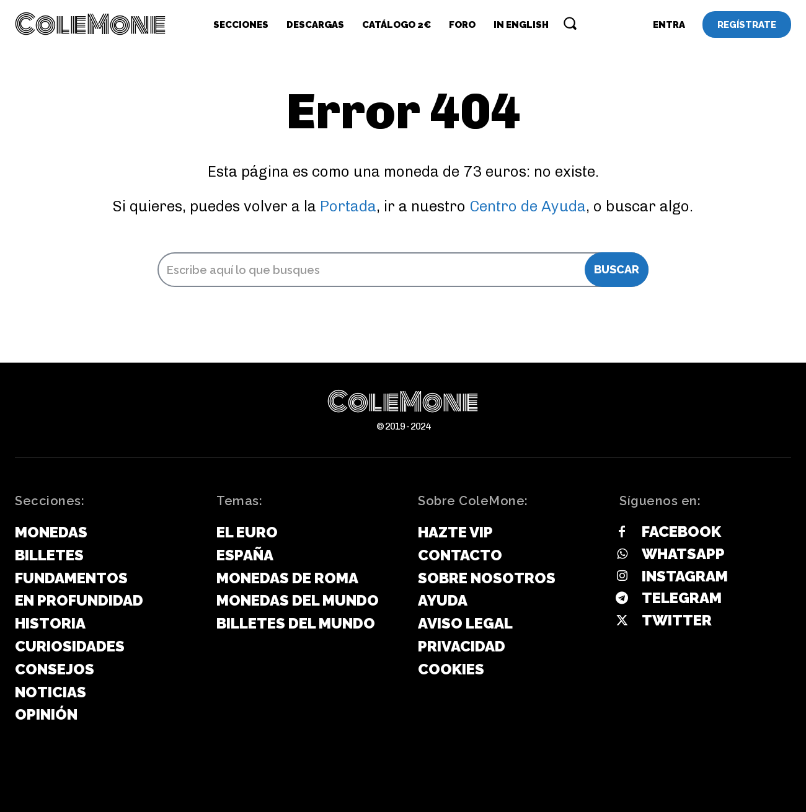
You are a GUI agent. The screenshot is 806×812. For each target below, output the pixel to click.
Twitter (677, 620)
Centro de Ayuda (527, 206)
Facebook (681, 532)
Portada (348, 206)
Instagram (685, 576)
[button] (569, 22)
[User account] (669, 25)
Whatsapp (683, 554)
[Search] (617, 269)
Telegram (682, 598)
